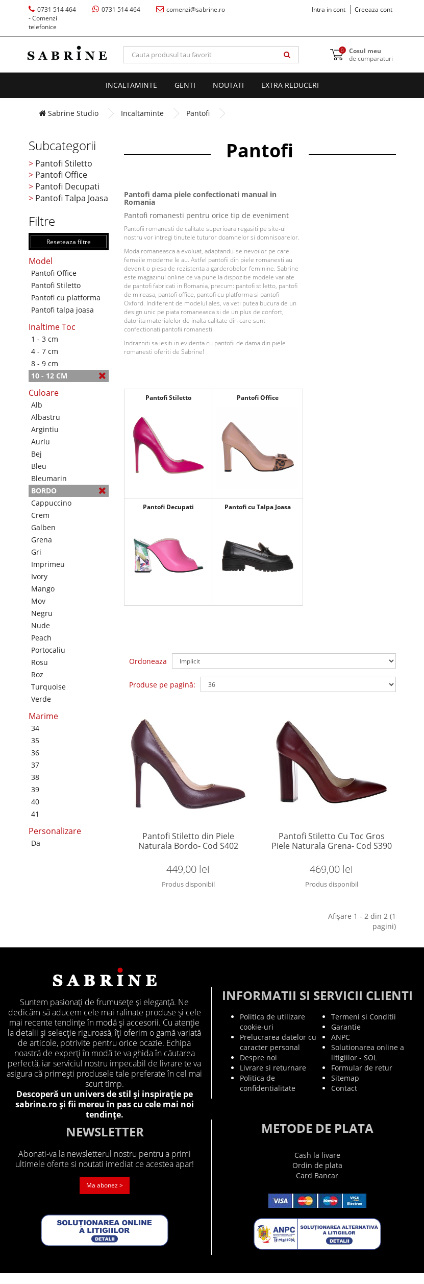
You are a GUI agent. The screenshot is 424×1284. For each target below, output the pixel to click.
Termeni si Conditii (363, 1028)
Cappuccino (51, 503)
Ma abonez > (104, 1197)
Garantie (346, 1038)
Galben (43, 527)
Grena (41, 539)
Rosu (39, 662)
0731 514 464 (52, 18)
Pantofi (198, 113)
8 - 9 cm (44, 363)
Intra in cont (328, 9)
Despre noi (258, 1069)
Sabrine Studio (68, 113)
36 (35, 752)
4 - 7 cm (44, 351)
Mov (38, 601)
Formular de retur (361, 1079)
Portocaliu (48, 650)
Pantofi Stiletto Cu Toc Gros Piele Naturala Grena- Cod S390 (331, 847)
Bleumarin (49, 478)
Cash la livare (317, 1166)
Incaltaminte (131, 85)
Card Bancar (317, 1187)
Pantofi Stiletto (63, 163)
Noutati (228, 85)
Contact (344, 1099)
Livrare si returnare (273, 1079)
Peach (41, 638)
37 (35, 765)
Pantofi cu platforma (66, 297)
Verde (41, 699)
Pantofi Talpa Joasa (71, 198)
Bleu (38, 466)
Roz (37, 674)
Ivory (39, 576)
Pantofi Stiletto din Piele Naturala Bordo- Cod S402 (188, 847)
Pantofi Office (61, 174)
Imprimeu (48, 564)
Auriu (40, 441)
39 (35, 789)
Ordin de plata (317, 1176)
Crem (40, 515)
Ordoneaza (148, 661)
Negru (42, 613)
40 (35, 801)
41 (35, 814)
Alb (36, 405)
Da (35, 843)
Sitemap (345, 1089)
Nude (40, 625)
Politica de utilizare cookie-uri (272, 1033)
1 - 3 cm (44, 339)
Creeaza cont (373, 9)
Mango (43, 588)
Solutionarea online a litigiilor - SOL (367, 1064)
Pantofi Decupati (67, 186)
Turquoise (48, 687)
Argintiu (45, 429)
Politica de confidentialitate (267, 1094)
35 (35, 740)
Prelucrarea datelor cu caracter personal (278, 1053)
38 (35, 777)
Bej (36, 454)
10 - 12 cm (69, 376)
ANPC (340, 1048)
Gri (36, 552)
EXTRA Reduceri (290, 85)
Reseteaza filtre (68, 241)
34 (35, 728)
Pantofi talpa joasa (62, 310)
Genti (184, 85)
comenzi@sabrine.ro (190, 9)
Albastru (45, 417)
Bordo (69, 490)
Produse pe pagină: (162, 684)
